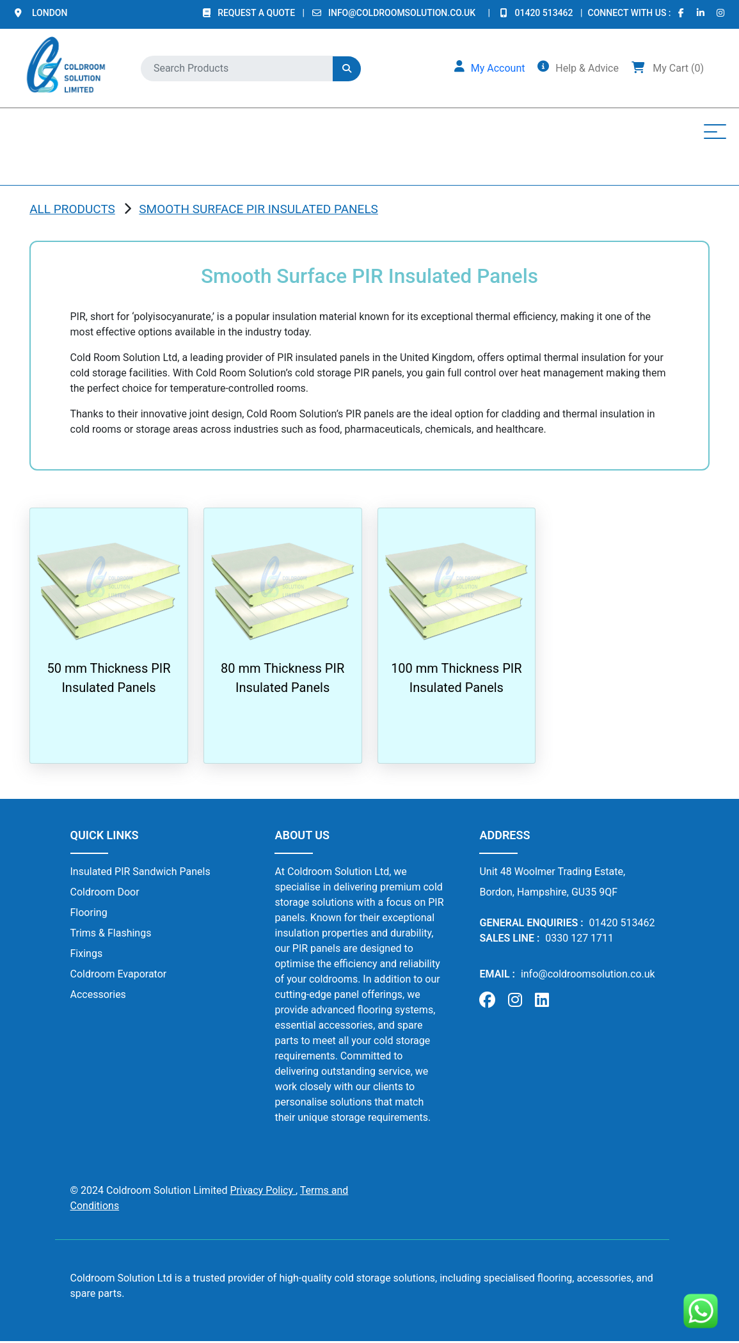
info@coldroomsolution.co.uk (402, 13)
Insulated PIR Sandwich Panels (140, 871)
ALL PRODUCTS (72, 209)
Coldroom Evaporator (118, 974)
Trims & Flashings (111, 933)
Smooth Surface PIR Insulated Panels (258, 209)
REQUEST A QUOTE (257, 13)
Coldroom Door (104, 892)
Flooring (88, 912)
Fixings (86, 953)
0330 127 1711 (579, 938)
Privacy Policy (262, 1190)
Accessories (98, 994)
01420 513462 (545, 13)
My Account (498, 68)
